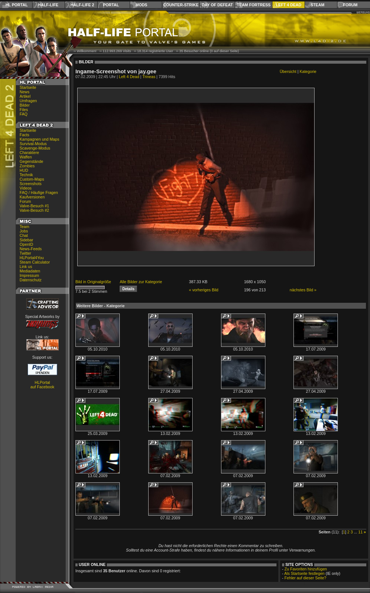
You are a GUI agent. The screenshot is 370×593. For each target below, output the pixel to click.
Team (24, 226)
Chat (24, 235)
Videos (25, 188)
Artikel (25, 96)
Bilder (25, 105)
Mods (141, 5)
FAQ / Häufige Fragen (39, 192)
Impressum (29, 275)
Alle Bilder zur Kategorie (141, 281)
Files (24, 109)
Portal (111, 5)
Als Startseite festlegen (304, 573)
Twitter (25, 253)
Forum (350, 5)
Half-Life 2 (82, 5)
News (25, 92)
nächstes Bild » (303, 290)
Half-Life (48, 5)
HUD (24, 170)
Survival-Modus (33, 143)
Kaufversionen (32, 197)
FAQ (23, 114)
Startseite (28, 87)
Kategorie (307, 71)
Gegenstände (31, 161)
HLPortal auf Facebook (42, 384)
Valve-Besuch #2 (34, 210)
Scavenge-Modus (35, 148)
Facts (24, 135)
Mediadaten (30, 271)
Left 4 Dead (288, 5)
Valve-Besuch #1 (34, 206)
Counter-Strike (180, 5)
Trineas (148, 76)
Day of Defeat (217, 5)
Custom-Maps (32, 179)
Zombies (27, 166)
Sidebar (26, 240)
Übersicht (288, 71)
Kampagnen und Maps (39, 139)
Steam (317, 5)
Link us (26, 266)
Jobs (24, 231)
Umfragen (28, 100)
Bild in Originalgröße (93, 281)
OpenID (26, 244)
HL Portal (17, 5)
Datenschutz (30, 280)
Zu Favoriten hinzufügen (306, 569)
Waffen (26, 157)
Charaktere (29, 152)
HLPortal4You (32, 257)
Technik (26, 174)
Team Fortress (254, 5)
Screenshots (30, 183)
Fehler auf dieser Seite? (305, 578)
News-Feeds (31, 249)
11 (360, 532)
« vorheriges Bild (203, 290)
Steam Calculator (35, 262)
